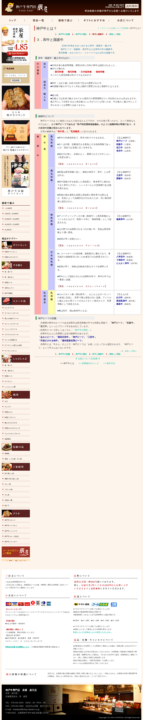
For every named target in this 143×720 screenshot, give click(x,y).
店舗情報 (125, 20)
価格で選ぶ (65, 20)
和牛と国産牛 (98, 354)
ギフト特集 (93, 20)
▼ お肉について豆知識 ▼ (87, 359)
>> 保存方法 (109, 363)
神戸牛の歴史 (81, 34)
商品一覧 (38, 20)
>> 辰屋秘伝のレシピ (89, 363)
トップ (13, 20)
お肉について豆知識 (119, 28)
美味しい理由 (115, 34)
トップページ (103, 28)
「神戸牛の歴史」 (81, 330)
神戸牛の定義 (64, 34)
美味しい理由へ (131, 351)
